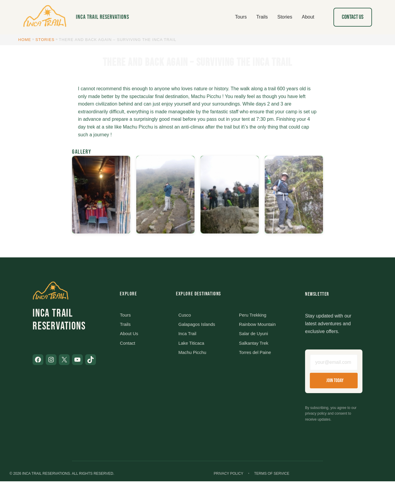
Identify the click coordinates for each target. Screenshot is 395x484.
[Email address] (334, 364)
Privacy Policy (228, 476)
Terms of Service (271, 476)
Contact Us (352, 17)
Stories (45, 39)
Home (24, 39)
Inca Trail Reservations (102, 17)
